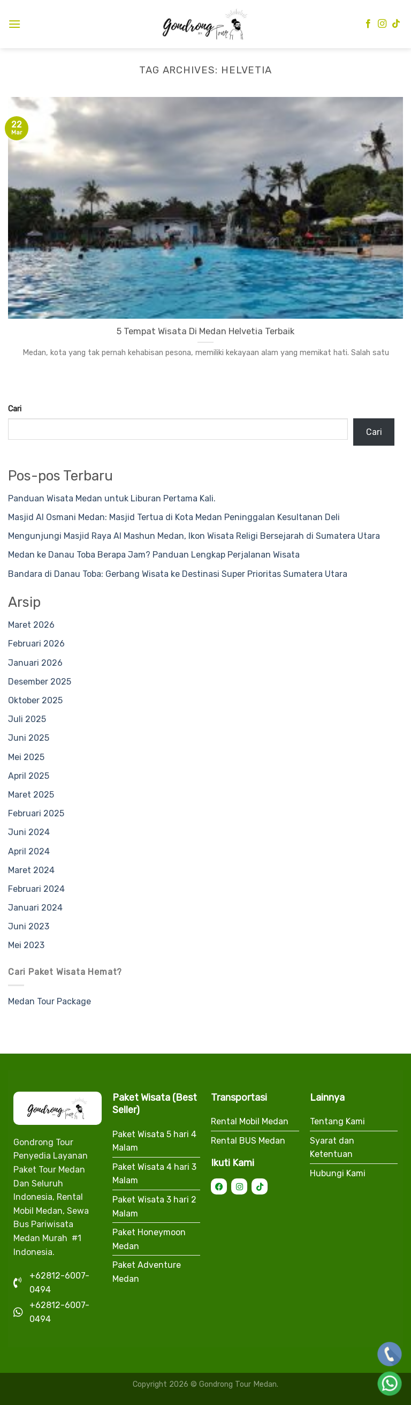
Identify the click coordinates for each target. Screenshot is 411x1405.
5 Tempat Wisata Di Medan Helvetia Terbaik (205, 331)
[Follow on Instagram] (382, 24)
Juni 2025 (28, 738)
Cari (14, 409)
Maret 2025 (31, 795)
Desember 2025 (39, 682)
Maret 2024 (31, 870)
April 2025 (28, 776)
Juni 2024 (29, 832)
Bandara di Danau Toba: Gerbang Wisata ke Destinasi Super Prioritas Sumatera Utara (177, 574)
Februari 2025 (36, 813)
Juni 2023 (28, 926)
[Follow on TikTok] (396, 24)
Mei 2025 (26, 757)
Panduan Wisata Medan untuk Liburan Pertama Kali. (112, 498)
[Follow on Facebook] (368, 24)
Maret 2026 (31, 625)
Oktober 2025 (35, 700)
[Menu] (14, 24)
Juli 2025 (27, 719)
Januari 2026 (35, 663)
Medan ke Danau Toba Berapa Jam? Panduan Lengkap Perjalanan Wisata (154, 555)
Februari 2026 (36, 643)
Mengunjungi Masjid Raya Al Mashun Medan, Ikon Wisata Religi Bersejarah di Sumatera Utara (194, 536)
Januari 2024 (35, 908)
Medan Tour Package (49, 1001)
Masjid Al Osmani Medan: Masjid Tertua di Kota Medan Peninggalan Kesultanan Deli (174, 517)
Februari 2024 (36, 889)
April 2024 (29, 851)
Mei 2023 (26, 945)
